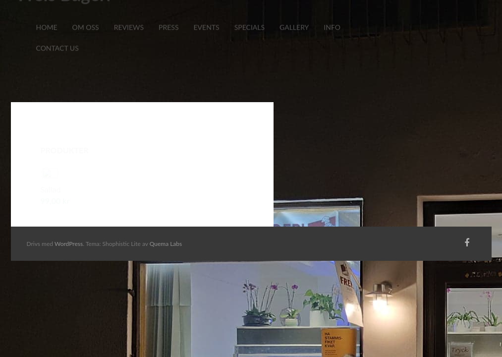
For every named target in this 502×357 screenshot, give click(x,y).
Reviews (129, 13)
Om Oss (85, 13)
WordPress (69, 243)
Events (206, 13)
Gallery (294, 13)
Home (46, 13)
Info (332, 13)
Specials (249, 13)
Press (168, 13)
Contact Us (57, 34)
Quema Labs (166, 243)
